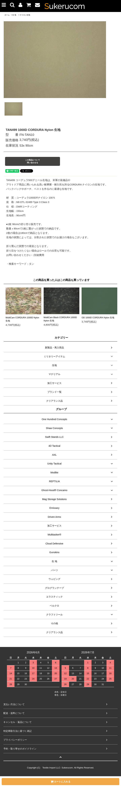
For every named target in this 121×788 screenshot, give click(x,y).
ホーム (7, 15)
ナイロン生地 (25, 15)
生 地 (14, 15)
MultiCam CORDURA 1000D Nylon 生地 (22, 319)
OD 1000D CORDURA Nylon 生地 (98, 317)
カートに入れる (61, 781)
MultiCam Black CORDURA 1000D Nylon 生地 (60, 319)
